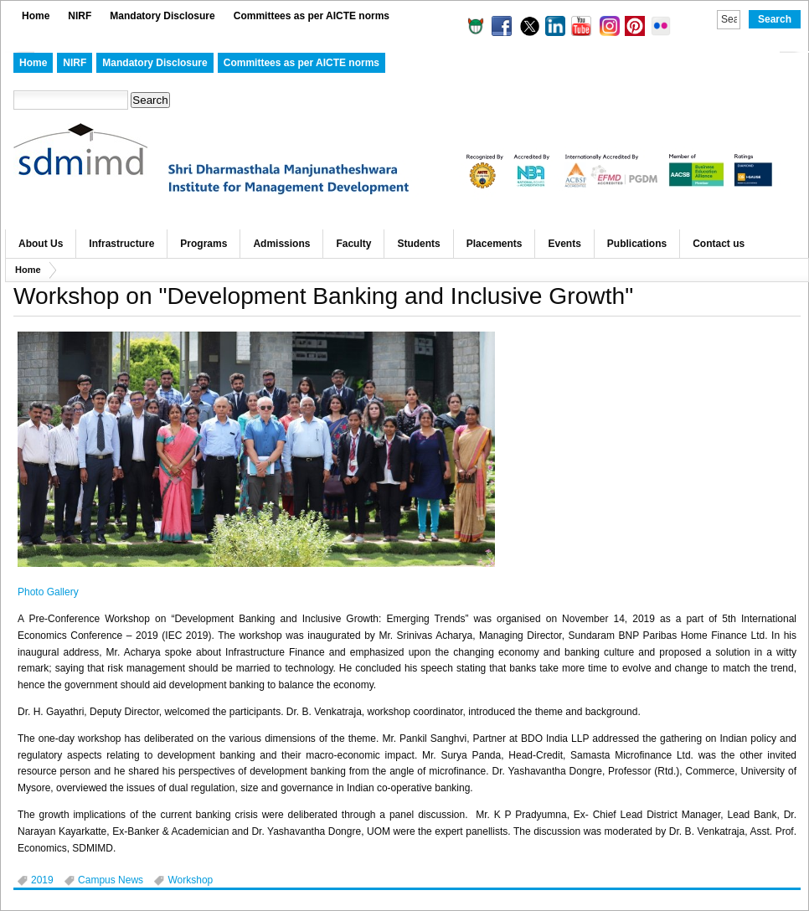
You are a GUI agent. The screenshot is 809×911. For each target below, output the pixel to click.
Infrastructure (121, 244)
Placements (494, 244)
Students (418, 244)
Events (564, 244)
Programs (203, 244)
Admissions (281, 244)
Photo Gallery (48, 592)
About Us (40, 244)
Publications (637, 244)
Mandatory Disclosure (162, 16)
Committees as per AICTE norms (311, 16)
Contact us (719, 244)
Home (35, 16)
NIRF (79, 16)
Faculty (353, 244)
